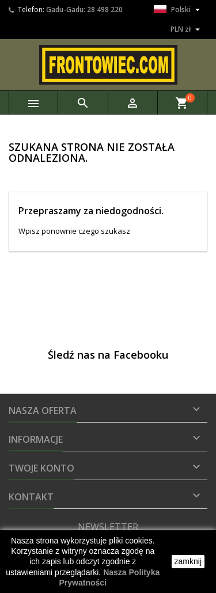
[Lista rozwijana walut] (186, 29)
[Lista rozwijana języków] (178, 10)
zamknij (188, 561)
